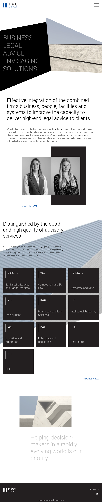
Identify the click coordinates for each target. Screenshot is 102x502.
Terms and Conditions (45, 500)
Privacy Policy (59, 500)
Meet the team (29, 206)
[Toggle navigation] (96, 5)
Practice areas (91, 379)
